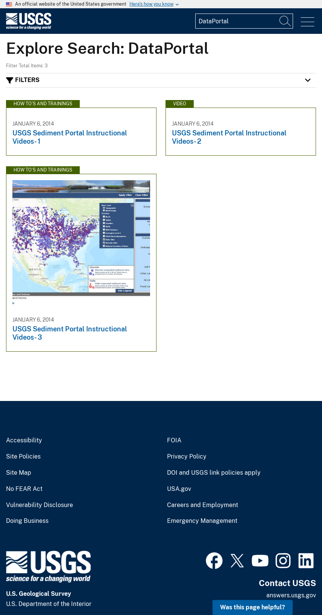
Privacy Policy (187, 456)
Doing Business (27, 521)
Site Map (18, 472)
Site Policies (23, 456)
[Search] (285, 21)
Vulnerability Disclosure (39, 505)
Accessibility (24, 440)
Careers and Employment (202, 505)
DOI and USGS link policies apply (214, 472)
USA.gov (179, 489)
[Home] (28, 27)
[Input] (244, 21)
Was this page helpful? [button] (252, 607)
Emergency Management (202, 521)
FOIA (174, 440)
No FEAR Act (24, 489)
